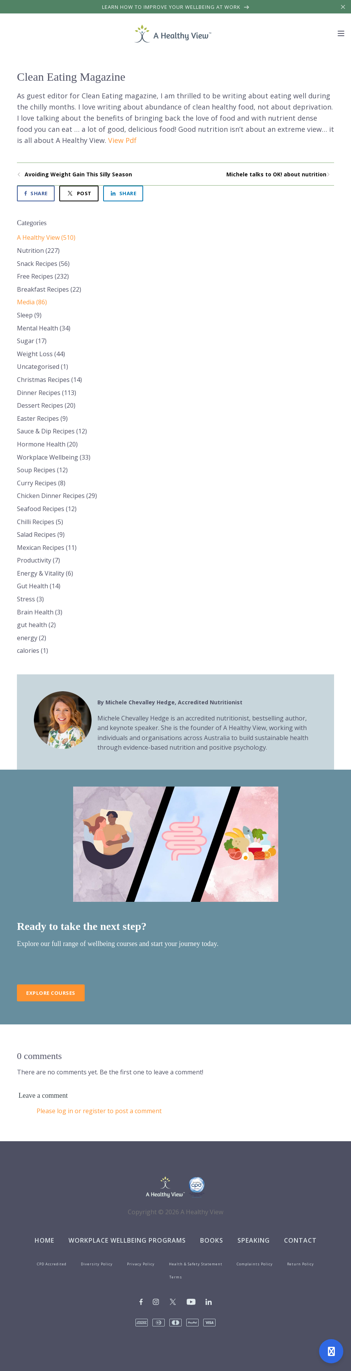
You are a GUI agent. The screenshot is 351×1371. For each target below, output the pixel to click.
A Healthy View (46, 237)
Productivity (38, 560)
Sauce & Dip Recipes (52, 431)
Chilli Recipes (40, 522)
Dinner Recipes (46, 392)
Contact (300, 1240)
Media (32, 302)
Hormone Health (47, 444)
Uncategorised (42, 366)
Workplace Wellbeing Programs (127, 1240)
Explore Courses (50, 992)
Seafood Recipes (47, 509)
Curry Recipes (41, 483)
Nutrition (38, 250)
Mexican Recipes (47, 547)
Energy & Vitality (45, 573)
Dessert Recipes (46, 405)
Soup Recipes (42, 470)
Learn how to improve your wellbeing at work (175, 6)
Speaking (253, 1240)
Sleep (29, 315)
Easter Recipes (42, 418)
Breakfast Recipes (49, 289)
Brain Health (39, 612)
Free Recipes (43, 276)
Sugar (32, 341)
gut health (36, 625)
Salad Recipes (41, 534)
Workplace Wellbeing (53, 457)
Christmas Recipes (49, 379)
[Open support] (331, 1351)
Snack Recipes (43, 263)
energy (31, 638)
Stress (30, 599)
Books (211, 1240)
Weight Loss (41, 354)
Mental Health (43, 328)
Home (44, 1240)
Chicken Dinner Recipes (57, 495)
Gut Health (38, 586)
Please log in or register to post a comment (99, 1111)
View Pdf (122, 140)
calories (32, 650)
